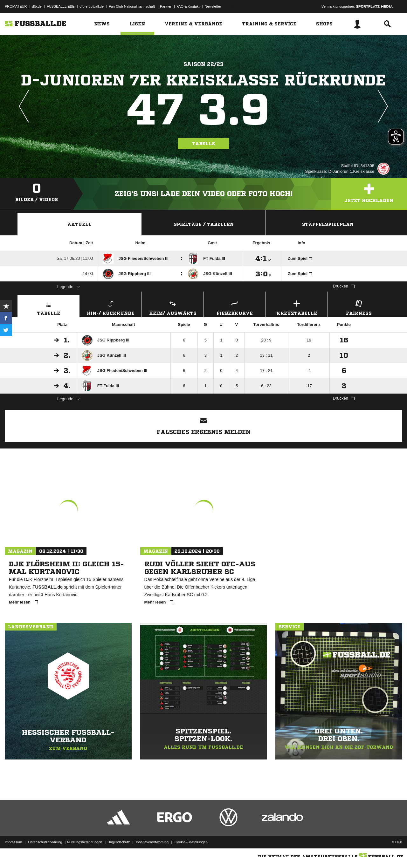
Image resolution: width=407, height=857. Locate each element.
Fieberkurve (234, 307)
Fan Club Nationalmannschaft (132, 6)
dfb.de (37, 6)
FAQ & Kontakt (188, 6)
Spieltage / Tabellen (204, 224)
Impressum (13, 842)
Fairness (358, 307)
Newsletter (213, 6)
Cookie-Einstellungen (191, 842)
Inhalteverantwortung (152, 842)
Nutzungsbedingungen (84, 842)
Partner (165, 6)
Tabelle (203, 143)
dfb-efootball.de (91, 6)
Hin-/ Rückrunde (110, 307)
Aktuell (79, 224)
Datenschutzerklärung (45, 842)
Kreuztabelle (296, 307)
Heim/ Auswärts (172, 307)
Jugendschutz (119, 842)
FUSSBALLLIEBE (60, 6)
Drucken (344, 286)
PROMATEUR (16, 6)
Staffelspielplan (328, 224)
